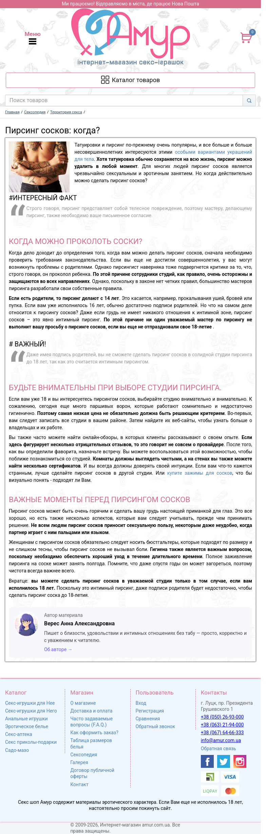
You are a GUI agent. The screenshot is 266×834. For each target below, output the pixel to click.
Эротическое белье (26, 726)
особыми (186, 152)
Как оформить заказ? (94, 732)
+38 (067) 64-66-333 (222, 732)
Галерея (79, 762)
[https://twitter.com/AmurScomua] (223, 761)
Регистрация (150, 711)
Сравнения (148, 718)
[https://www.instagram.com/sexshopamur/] (239, 761)
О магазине (83, 703)
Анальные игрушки (26, 718)
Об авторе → (58, 649)
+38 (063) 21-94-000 (222, 724)
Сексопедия (83, 754)
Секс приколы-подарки (31, 742)
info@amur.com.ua (221, 740)
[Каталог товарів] (130, 80)
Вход (141, 703)
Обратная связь (218, 748)
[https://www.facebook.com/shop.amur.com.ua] (207, 761)
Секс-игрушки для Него (31, 711)
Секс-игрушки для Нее (30, 703)
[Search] (249, 100)
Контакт (79, 784)
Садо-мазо (17, 750)
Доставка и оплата (91, 711)
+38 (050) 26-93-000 (222, 717)
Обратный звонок (155, 726)
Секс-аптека (18, 734)
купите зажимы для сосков (199, 473)
